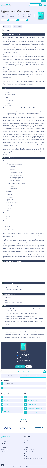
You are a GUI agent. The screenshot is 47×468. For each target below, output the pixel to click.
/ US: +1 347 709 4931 (24, 1)
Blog (25, 442)
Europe (6, 224)
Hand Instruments (9, 191)
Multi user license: (25, 358)
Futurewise (23, 466)
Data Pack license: (24, 351)
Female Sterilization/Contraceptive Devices (17, 183)
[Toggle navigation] (45, 5)
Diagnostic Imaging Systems (12, 202)
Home (25, 438)
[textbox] (35, 5)
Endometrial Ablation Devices (14, 174)
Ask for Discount (20, 366)
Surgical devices (9, 163)
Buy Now (28, 366)
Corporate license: (24, 361)
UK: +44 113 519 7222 (16, 1)
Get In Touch (44, 1)
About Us (26, 440)
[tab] (7, 26)
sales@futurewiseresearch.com (6, 1)
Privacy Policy (3, 451)
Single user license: (25, 355)
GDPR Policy (3, 453)
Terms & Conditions (4, 449)
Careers (25, 444)
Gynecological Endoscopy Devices (15, 164)
